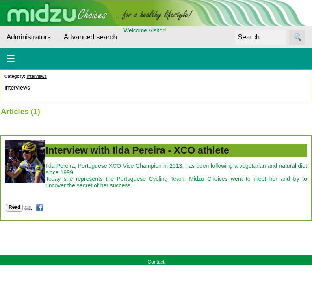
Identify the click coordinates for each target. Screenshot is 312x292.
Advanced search (90, 37)
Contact (155, 262)
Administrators (28, 37)
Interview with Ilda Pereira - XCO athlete (137, 150)
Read (14, 207)
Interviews (36, 76)
